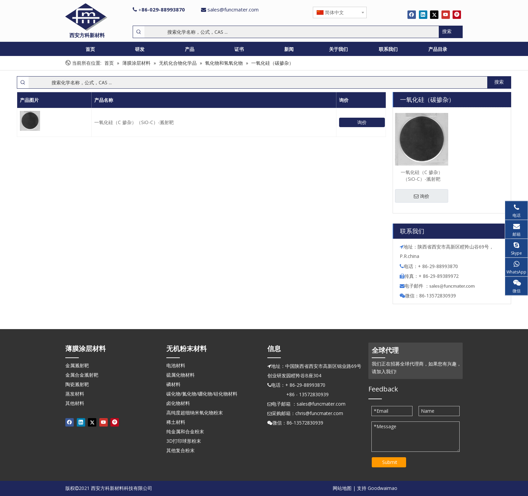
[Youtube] (445, 14)
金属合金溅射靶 (81, 375)
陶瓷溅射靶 (77, 384)
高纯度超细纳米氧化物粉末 (194, 412)
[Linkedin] (423, 14)
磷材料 (173, 384)
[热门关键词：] (450, 32)
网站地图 (342, 488)
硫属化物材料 (180, 375)
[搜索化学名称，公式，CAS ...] (291, 32)
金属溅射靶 (77, 365)
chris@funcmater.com (319, 413)
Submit (389, 462)
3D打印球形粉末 (183, 441)
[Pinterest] (457, 14)
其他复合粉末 (180, 450)
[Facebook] (411, 14)
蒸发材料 (74, 393)
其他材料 (74, 403)
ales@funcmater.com (453, 286)
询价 (362, 122)
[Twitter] (434, 14)
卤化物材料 (178, 403)
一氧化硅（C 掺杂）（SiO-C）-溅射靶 (134, 122)
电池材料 (175, 365)
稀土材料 (175, 422)
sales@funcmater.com (233, 9)
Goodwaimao (382, 488)
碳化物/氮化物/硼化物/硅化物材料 (201, 393)
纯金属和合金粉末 (185, 431)
